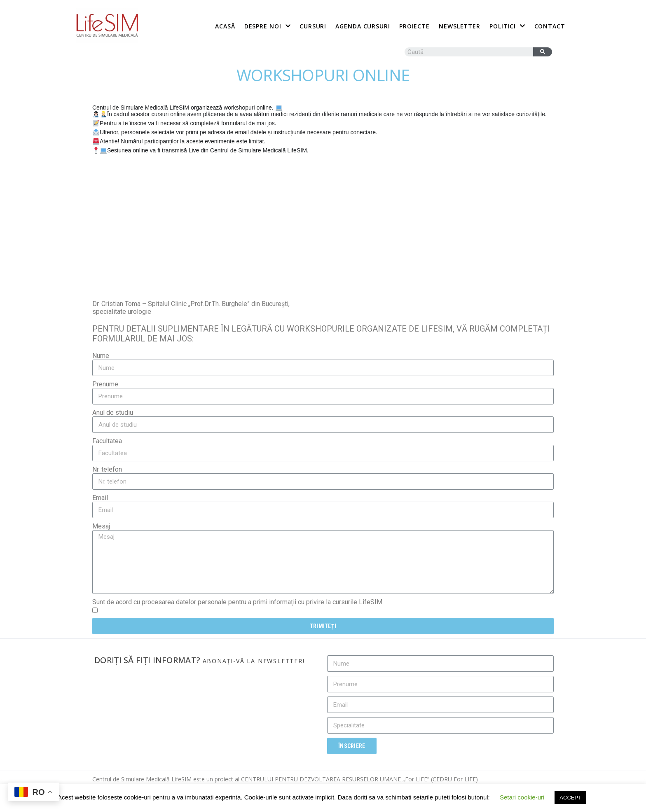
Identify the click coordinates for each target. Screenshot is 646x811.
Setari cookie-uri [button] (522, 797)
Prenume (105, 384)
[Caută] (542, 51)
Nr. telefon (107, 469)
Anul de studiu (112, 412)
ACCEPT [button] (570, 798)
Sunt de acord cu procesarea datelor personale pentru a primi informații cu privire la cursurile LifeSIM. (238, 602)
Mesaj (101, 526)
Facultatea (107, 441)
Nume (100, 356)
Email (100, 498)
